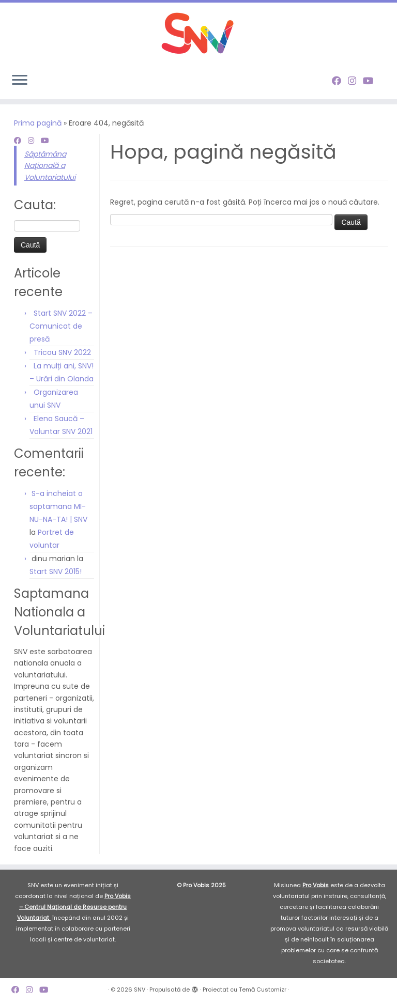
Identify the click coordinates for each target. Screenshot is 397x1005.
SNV (139, 989)
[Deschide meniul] (19, 80)
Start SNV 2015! (55, 571)
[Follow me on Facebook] (340, 80)
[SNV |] (198, 33)
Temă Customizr (262, 989)
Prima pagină (38, 123)
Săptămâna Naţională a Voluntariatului (49, 165)
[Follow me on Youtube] (371, 80)
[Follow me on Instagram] (355, 80)
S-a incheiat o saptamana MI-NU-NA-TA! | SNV (58, 506)
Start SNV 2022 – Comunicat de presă (61, 326)
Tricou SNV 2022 (62, 352)
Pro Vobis (315, 885)
